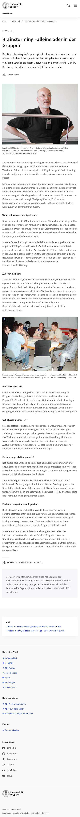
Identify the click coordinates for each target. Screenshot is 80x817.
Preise (7, 677)
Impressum (6, 813)
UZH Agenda (9, 668)
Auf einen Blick (10, 658)
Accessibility (25, 813)
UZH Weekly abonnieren (15, 704)
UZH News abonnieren (14, 708)
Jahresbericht (10, 672)
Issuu (7, 775)
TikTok (8, 764)
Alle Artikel (16, 21)
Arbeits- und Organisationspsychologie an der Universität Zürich (36, 630)
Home (4, 21)
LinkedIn (9, 748)
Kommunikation (11, 730)
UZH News (7, 13)
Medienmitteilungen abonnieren (18, 713)
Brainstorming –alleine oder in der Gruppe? (40, 21)
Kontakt (16, 813)
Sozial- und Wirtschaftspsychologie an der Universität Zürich (34, 626)
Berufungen (9, 682)
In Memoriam (10, 687)
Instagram (9, 753)
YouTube (9, 770)
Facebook (9, 759)
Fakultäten (9, 663)
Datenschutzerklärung (39, 813)
